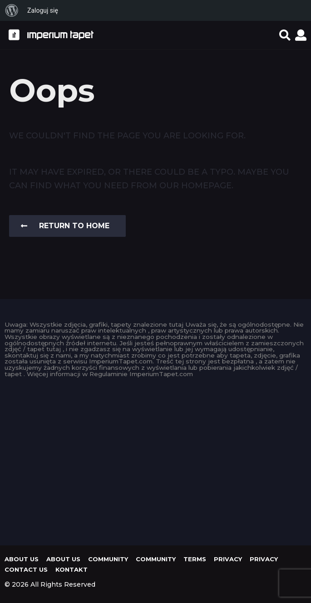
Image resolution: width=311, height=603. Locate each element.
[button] (285, 35)
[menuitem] (12, 10)
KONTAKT (71, 569)
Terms (194, 559)
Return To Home (65, 225)
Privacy (228, 559)
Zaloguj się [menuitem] (42, 10)
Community (108, 559)
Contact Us (26, 569)
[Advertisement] (155, 459)
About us (22, 559)
